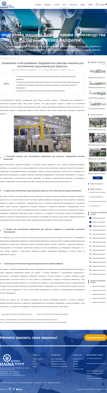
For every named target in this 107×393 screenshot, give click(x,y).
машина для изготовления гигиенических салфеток (98, 218)
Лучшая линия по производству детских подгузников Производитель (96, 206)
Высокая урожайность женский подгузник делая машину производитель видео (97, 197)
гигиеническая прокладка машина (98, 258)
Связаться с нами (78, 369)
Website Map (3, 389)
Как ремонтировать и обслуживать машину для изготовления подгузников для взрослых (31, 319)
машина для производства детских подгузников (98, 262)
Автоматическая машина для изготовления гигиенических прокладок (98, 242)
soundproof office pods (40, 382)
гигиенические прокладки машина (98, 234)
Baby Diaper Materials (54, 382)
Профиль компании (78, 359)
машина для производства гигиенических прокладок (98, 238)
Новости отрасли (38, 359)
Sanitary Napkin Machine (26, 382)
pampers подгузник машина (98, 270)
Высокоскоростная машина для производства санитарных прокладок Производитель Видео (97, 202)
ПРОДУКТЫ (56, 355)
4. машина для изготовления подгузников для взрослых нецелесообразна (42, 91)
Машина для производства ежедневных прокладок (98, 254)
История (75, 361)
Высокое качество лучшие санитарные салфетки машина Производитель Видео (97, 193)
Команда (75, 364)
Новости (36, 355)
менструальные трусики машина (98, 246)
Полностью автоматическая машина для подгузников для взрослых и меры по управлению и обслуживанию (35, 322)
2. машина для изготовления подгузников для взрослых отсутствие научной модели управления (49, 82)
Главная (13, 58)
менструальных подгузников (59, 366)
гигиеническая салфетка (58, 361)
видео (34, 366)
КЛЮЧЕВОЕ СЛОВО (94, 355)
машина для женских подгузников (98, 266)
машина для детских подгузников (98, 274)
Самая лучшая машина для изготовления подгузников (52, 314)
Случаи (35, 364)
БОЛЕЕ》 (104, 64)
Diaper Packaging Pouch (10, 382)
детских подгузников (57, 359)
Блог (18, 58)
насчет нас (77, 355)
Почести (75, 366)
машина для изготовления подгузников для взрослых (16, 314)
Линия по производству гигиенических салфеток (98, 222)
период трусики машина (98, 250)
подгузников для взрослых (58, 364)
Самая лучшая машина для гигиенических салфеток (98, 226)
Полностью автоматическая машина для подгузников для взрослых (98, 286)
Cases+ (97, 178)
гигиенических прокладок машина (98, 230)
